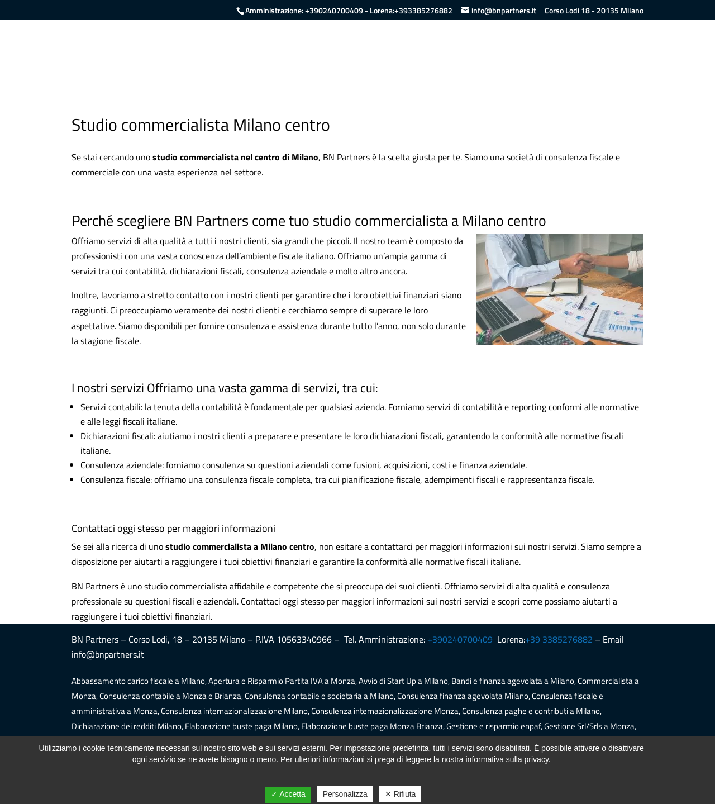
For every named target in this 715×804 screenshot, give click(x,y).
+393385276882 (423, 10)
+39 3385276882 (559, 639)
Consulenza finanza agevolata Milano (462, 695)
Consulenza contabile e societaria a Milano (319, 695)
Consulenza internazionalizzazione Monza (385, 711)
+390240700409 (334, 10)
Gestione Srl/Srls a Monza (589, 726)
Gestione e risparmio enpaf (493, 726)
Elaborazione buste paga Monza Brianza (372, 726)
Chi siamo (469, 53)
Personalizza (345, 793)
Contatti (628, 53)
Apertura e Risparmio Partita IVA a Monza (281, 680)
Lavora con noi (570, 53)
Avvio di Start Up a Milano (403, 680)
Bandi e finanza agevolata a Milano (512, 680)
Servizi (515, 53)
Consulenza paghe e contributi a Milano (531, 711)
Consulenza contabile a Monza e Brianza (170, 695)
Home (424, 53)
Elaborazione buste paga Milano (241, 726)
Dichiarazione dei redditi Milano (127, 726)
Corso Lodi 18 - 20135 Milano (594, 11)
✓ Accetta (288, 793)
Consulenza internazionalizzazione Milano (234, 711)
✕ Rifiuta (400, 793)
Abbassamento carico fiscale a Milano (138, 680)
